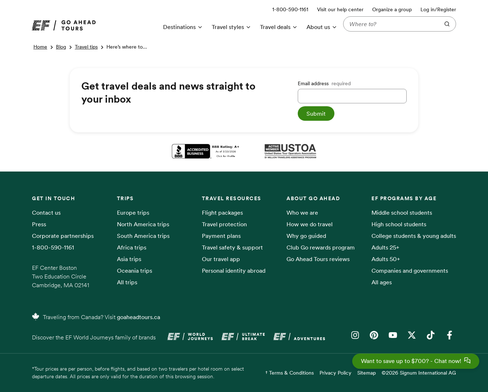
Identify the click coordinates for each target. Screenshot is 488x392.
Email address (324, 83)
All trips (127, 282)
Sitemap (366, 372)
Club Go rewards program (320, 247)
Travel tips (86, 46)
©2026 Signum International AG (419, 372)
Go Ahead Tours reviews (318, 259)
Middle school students (401, 212)
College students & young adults (413, 236)
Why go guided (306, 236)
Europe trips (133, 212)
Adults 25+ (385, 247)
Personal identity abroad (233, 271)
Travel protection (224, 224)
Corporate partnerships (63, 236)
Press (39, 224)
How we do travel (309, 224)
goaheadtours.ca (138, 317)
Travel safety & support (232, 247)
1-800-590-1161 (53, 247)
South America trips (143, 236)
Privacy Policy (335, 372)
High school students (398, 224)
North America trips (143, 224)
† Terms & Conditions (289, 372)
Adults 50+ (385, 259)
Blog (61, 46)
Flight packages (222, 212)
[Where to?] (389, 24)
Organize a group (392, 9)
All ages (381, 282)
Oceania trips (134, 271)
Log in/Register (438, 9)
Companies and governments (409, 271)
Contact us (46, 212)
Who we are (302, 212)
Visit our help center (340, 9)
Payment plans (221, 236)
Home (40, 46)
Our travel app (221, 259)
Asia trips (129, 259)
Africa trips (131, 247)
